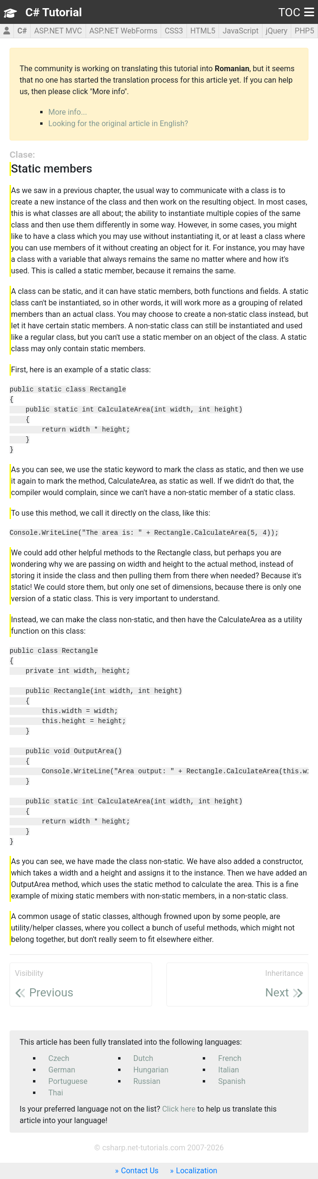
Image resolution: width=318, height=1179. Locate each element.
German (61, 1069)
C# (22, 30)
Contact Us (140, 1170)
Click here (179, 1109)
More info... (67, 112)
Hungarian (151, 1069)
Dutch (143, 1058)
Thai (55, 1092)
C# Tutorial (53, 12)
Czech (58, 1058)
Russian (147, 1081)
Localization (196, 1170)
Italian (228, 1069)
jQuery (276, 30)
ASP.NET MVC (58, 30)
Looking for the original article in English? (118, 123)
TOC (296, 12)
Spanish (231, 1081)
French (229, 1058)
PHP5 (304, 30)
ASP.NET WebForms (123, 30)
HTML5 (202, 30)
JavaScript (240, 30)
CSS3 (173, 30)
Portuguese (68, 1081)
